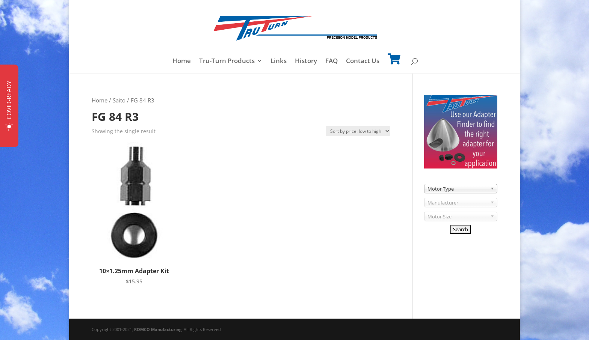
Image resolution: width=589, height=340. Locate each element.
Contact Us (362, 61)
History (306, 61)
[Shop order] (358, 131)
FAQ (331, 61)
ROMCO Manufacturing (157, 329)
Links (278, 61)
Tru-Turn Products (227, 61)
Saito (119, 100)
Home (181, 61)
